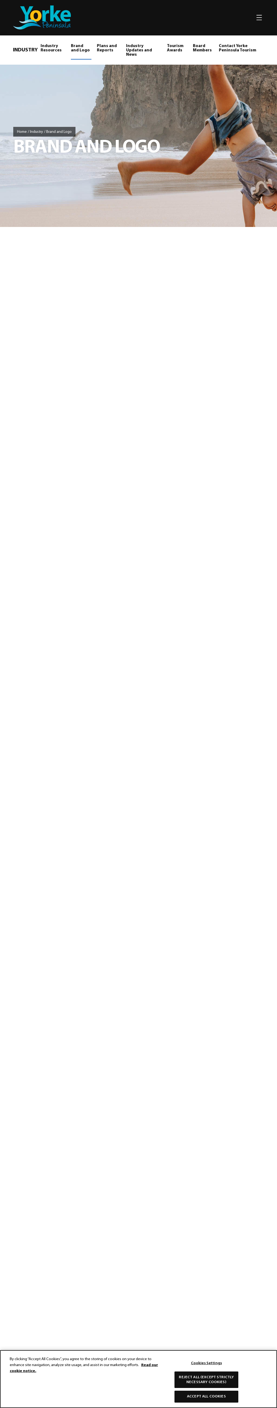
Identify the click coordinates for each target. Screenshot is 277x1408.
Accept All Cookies (206, 1396)
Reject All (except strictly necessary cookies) (206, 1379)
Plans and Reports (107, 48)
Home (22, 132)
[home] (42, 17)
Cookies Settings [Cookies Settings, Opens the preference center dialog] (206, 1363)
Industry (36, 132)
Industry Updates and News (139, 50)
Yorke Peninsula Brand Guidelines (191, 354)
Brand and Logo (80, 48)
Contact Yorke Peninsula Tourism (237, 48)
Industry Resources (51, 48)
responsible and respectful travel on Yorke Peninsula (166, 795)
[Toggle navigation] (259, 18)
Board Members (202, 48)
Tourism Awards (175, 48)
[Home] (138, 841)
